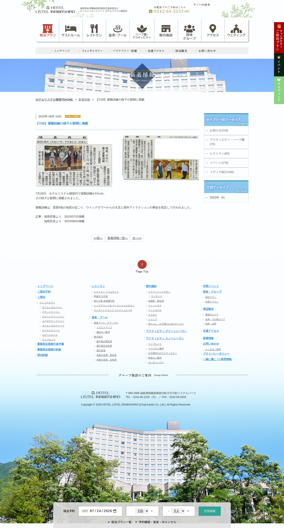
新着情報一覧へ (118, 238)
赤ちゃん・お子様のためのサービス (166, 324)
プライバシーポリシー (216, 353)
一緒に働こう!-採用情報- (217, 359)
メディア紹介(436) (222, 172)
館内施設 (166, 30)
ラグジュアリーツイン (53, 316)
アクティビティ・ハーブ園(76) (227, 142)
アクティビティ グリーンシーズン (166, 331)
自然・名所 (210, 323)
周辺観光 (208, 309)
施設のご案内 (103, 332)
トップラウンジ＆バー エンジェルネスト (114, 305)
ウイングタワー (47, 302)
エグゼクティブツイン (53, 321)
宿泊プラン (48, 30)
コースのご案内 (156, 348)
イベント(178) (219, 162)
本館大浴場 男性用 (106, 355)
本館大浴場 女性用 (106, 360)
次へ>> (137, 238)
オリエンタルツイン (52, 307)
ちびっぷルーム (50, 335)
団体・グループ (212, 291)
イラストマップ (104, 327)
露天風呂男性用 (104, 341)
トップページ (45, 286)
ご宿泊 (41, 297)
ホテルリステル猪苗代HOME (54, 99)
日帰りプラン (212, 302)
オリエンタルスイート (53, 325)
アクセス (213, 30)
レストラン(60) (219, 153)
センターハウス (156, 362)
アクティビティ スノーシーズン (165, 338)
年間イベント (211, 286)
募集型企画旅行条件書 (50, 344)
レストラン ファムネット (106, 292)
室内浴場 (101, 350)
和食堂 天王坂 (101, 296)
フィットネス (155, 305)
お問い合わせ (211, 343)
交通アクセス (211, 330)
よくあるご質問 (213, 349)
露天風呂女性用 (104, 346)
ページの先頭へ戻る (142, 266)
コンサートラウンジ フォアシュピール (113, 310)
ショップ (152, 319)
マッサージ (156, 296)
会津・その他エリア (215, 319)
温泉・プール (118, 30)
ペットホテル (155, 310)
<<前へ (98, 238)
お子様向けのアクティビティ (162, 353)
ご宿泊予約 (44, 291)
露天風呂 (98, 337)
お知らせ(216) (219, 130)
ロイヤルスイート (51, 330)
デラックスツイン (51, 312)
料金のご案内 (155, 358)
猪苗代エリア (212, 314)
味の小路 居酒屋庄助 (104, 301)
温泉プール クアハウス (106, 323)
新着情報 (84, 99)
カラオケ (152, 315)
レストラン (94, 30)
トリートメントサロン (159, 292)
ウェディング (236, 30)
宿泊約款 (42, 355)
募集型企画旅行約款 (49, 349)
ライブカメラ (48, 339)
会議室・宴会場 (156, 301)
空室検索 (209, 510)
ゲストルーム (70, 30)
